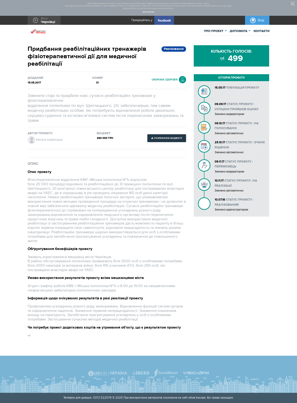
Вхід (261, 20)
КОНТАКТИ (261, 31)
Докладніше (148, 12)
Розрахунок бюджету (168, 138)
